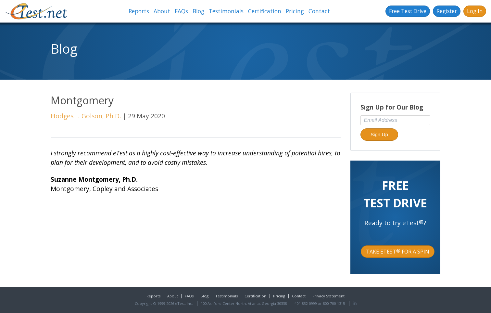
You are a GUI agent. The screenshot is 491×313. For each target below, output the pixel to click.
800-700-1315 (334, 303)
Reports (139, 11)
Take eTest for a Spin (397, 251)
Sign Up (379, 134)
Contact (319, 11)
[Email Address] (395, 120)
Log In (475, 11)
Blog (198, 11)
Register (446, 11)
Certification (264, 11)
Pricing (295, 11)
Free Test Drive (407, 11)
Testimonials (226, 11)
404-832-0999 (306, 303)
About (162, 11)
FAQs (181, 11)
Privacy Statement (328, 295)
